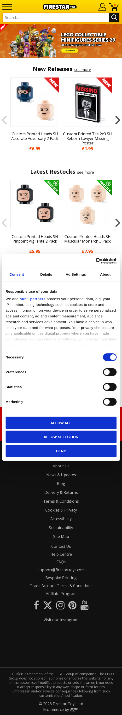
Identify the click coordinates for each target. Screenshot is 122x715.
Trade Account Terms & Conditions (61, 585)
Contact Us (61, 546)
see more (82, 69)
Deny (61, 451)
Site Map (61, 536)
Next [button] (118, 120)
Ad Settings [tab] (76, 274)
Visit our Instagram (61, 619)
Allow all (61, 423)
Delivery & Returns (61, 492)
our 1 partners (33, 299)
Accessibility (61, 518)
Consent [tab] (16, 274)
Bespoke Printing (61, 577)
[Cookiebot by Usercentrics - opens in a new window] (95, 261)
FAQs (61, 562)
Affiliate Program (61, 593)
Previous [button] (4, 120)
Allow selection (61, 437)
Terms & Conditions (61, 501)
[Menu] (7, 7)
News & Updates (61, 474)
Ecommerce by (61, 709)
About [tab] (105, 274)
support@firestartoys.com (61, 569)
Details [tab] (46, 274)
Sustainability (61, 527)
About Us (61, 466)
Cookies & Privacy (61, 510)
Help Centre (61, 554)
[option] (61, 41)
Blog (61, 483)
